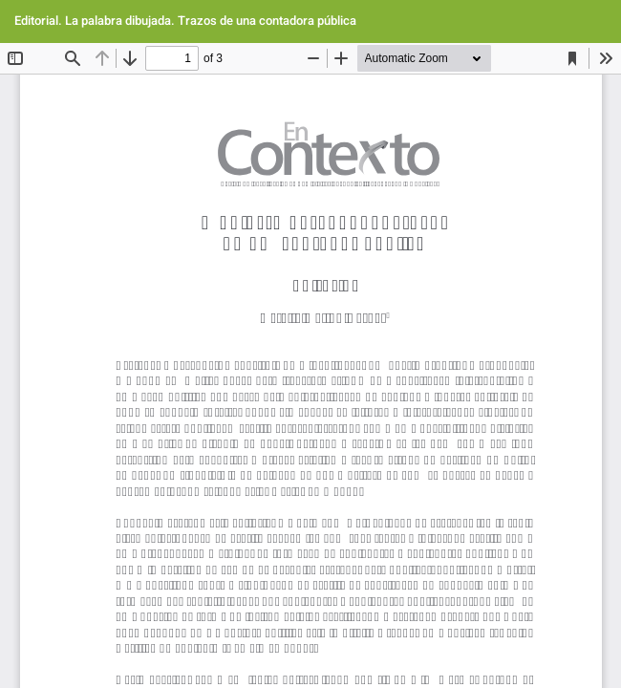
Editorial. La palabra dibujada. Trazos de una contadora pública (185, 20)
